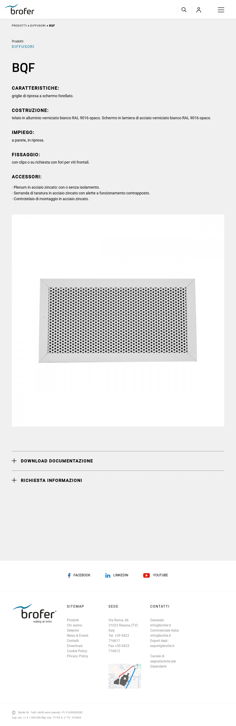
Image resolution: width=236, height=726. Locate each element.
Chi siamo (74, 625)
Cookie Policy (77, 651)
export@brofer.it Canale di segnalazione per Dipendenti (163, 656)
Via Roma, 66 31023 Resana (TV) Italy (123, 625)
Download (74, 646)
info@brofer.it (160, 625)
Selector (73, 630)
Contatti (73, 641)
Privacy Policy (77, 656)
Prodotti (19, 25)
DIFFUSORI (38, 25)
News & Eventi (77, 636)
